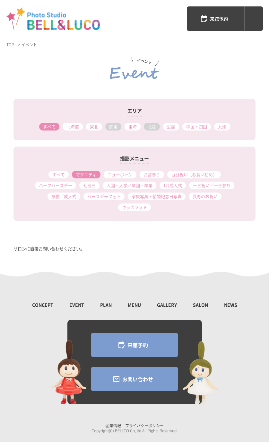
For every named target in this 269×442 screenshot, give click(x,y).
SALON (200, 305)
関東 (113, 126)
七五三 (89, 185)
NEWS (230, 305)
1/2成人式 (172, 185)
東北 (94, 126)
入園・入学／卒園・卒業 (129, 185)
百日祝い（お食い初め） (194, 174)
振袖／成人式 (63, 196)
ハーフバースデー (55, 185)
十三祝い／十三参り (211, 185)
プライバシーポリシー (144, 425)
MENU (134, 305)
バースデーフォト (104, 196)
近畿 (171, 126)
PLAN (106, 305)
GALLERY (167, 305)
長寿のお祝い (205, 196)
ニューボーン (120, 174)
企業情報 (113, 425)
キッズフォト (134, 207)
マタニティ (86, 174)
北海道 (72, 126)
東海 (132, 126)
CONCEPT (42, 305)
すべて (49, 126)
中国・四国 (196, 126)
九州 (222, 126)
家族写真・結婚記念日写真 (157, 196)
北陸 (152, 126)
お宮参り (151, 174)
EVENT (76, 305)
